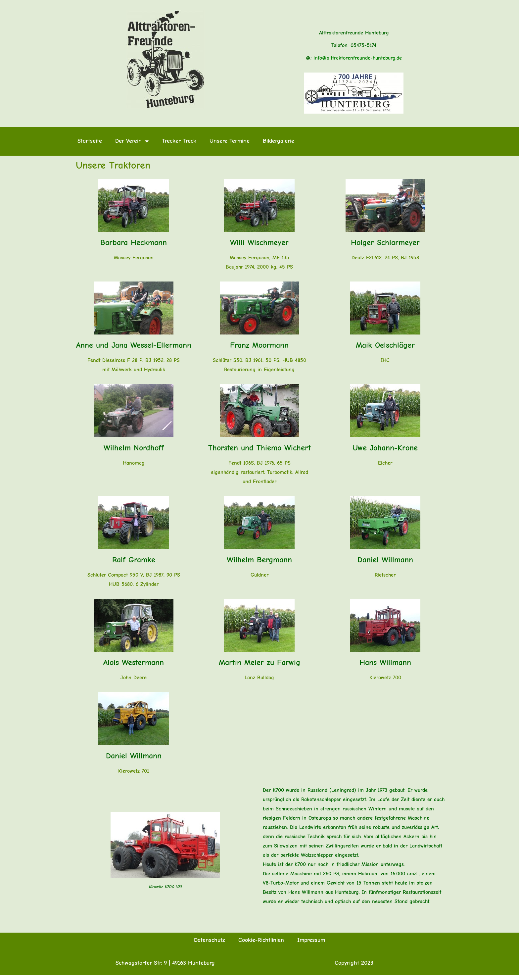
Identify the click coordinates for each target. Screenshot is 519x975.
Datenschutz (209, 940)
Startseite (89, 140)
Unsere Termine (230, 140)
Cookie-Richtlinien (261, 940)
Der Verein (132, 141)
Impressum (311, 940)
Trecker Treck (179, 140)
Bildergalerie (278, 140)
